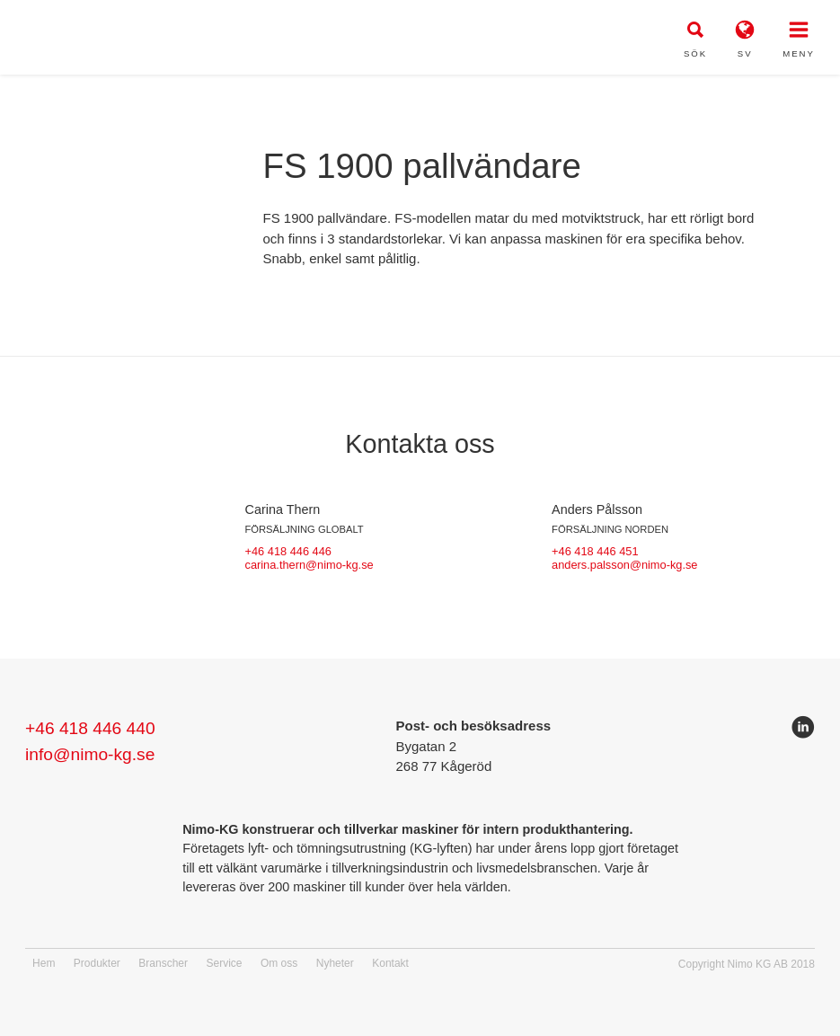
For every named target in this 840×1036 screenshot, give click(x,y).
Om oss (279, 963)
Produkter (97, 963)
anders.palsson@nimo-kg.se (624, 564)
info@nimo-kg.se (90, 754)
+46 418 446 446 (288, 551)
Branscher (163, 963)
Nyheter (335, 963)
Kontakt (390, 963)
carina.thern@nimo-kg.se (309, 564)
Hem (43, 963)
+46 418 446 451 (595, 551)
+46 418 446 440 (90, 728)
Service (224, 963)
